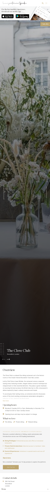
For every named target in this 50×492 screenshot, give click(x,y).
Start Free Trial (11, 467)
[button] (5, 343)
